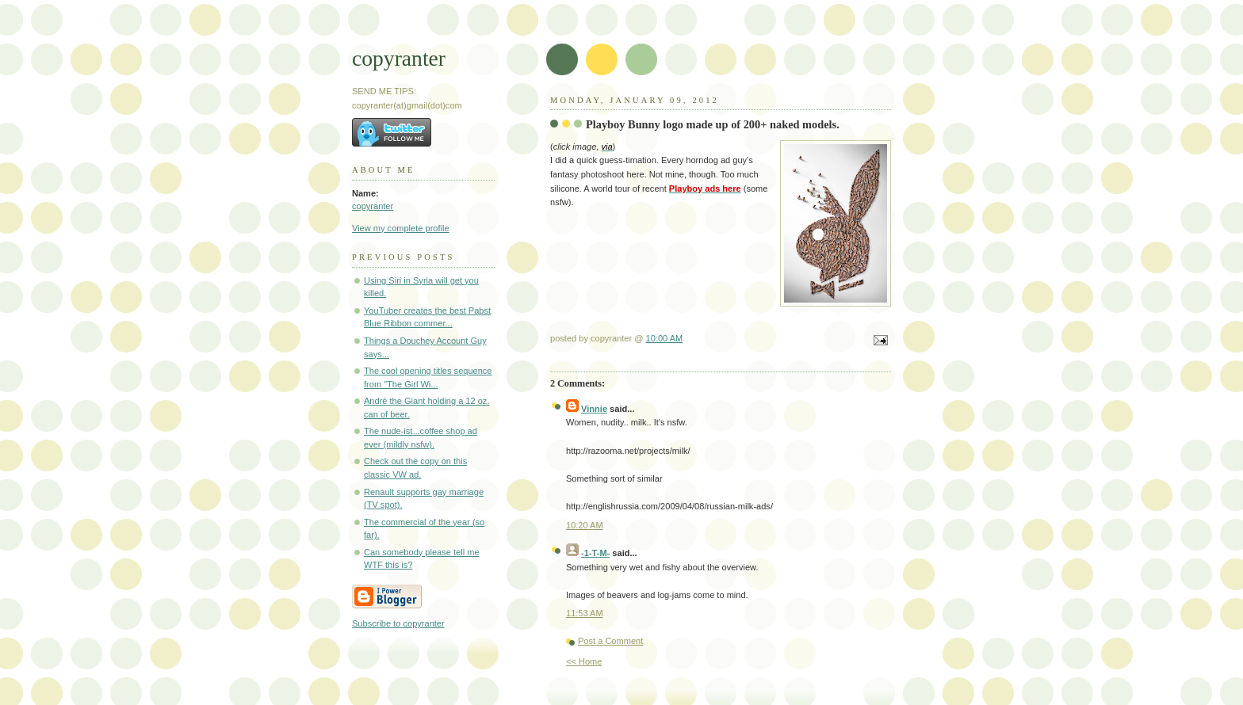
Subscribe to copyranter (398, 623)
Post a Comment (610, 641)
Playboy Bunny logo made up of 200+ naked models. (713, 124)
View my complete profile (400, 228)
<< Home (584, 661)
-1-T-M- (595, 553)
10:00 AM (664, 338)
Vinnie (594, 408)
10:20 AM (584, 525)
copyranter (399, 58)
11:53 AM (584, 613)
